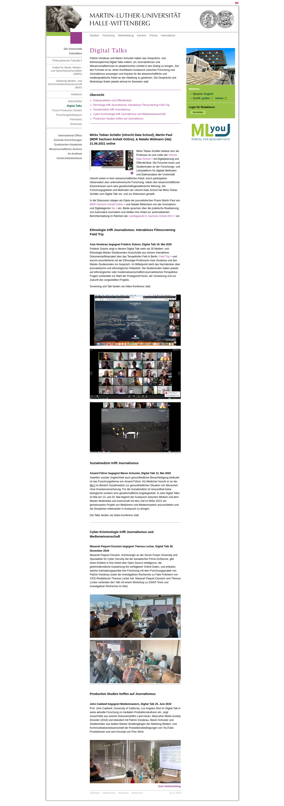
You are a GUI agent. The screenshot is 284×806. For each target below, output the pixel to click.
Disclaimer (123, 792)
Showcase (76, 124)
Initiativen (76, 94)
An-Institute (75, 153)
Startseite (95, 792)
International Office (70, 135)
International (168, 35)
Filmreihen (76, 119)
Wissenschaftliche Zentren (65, 149)
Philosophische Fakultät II (67, 60)
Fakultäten (75, 53)
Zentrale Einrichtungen (68, 140)
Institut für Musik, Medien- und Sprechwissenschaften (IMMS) (66, 71)
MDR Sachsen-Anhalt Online (107, 204)
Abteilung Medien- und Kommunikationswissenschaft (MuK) (65, 84)
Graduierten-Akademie (68, 144)
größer (206, 98)
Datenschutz (108, 792)
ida (114, 208)
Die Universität (73, 48)
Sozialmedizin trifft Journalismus (111, 109)
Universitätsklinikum (69, 158)
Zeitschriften (75, 101)
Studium (94, 35)
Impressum (137, 792)
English (208, 93)
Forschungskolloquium (69, 114)
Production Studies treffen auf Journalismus (118, 118)
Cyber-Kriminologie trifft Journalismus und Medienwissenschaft (129, 114)
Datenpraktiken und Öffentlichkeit (112, 100)
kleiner (219, 98)
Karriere (141, 35)
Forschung (108, 35)
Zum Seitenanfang (169, 786)
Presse (154, 35)
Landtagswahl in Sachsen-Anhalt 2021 (152, 216)
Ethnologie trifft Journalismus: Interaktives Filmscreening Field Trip (131, 105)
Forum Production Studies (67, 110)
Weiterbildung (126, 35)
